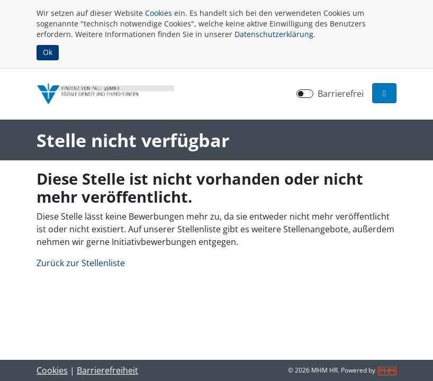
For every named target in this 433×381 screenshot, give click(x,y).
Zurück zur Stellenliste (81, 263)
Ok (47, 52)
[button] (384, 93)
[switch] (304, 93)
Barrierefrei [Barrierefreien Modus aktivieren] (341, 93)
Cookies (158, 13)
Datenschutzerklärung (273, 34)
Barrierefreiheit (107, 370)
